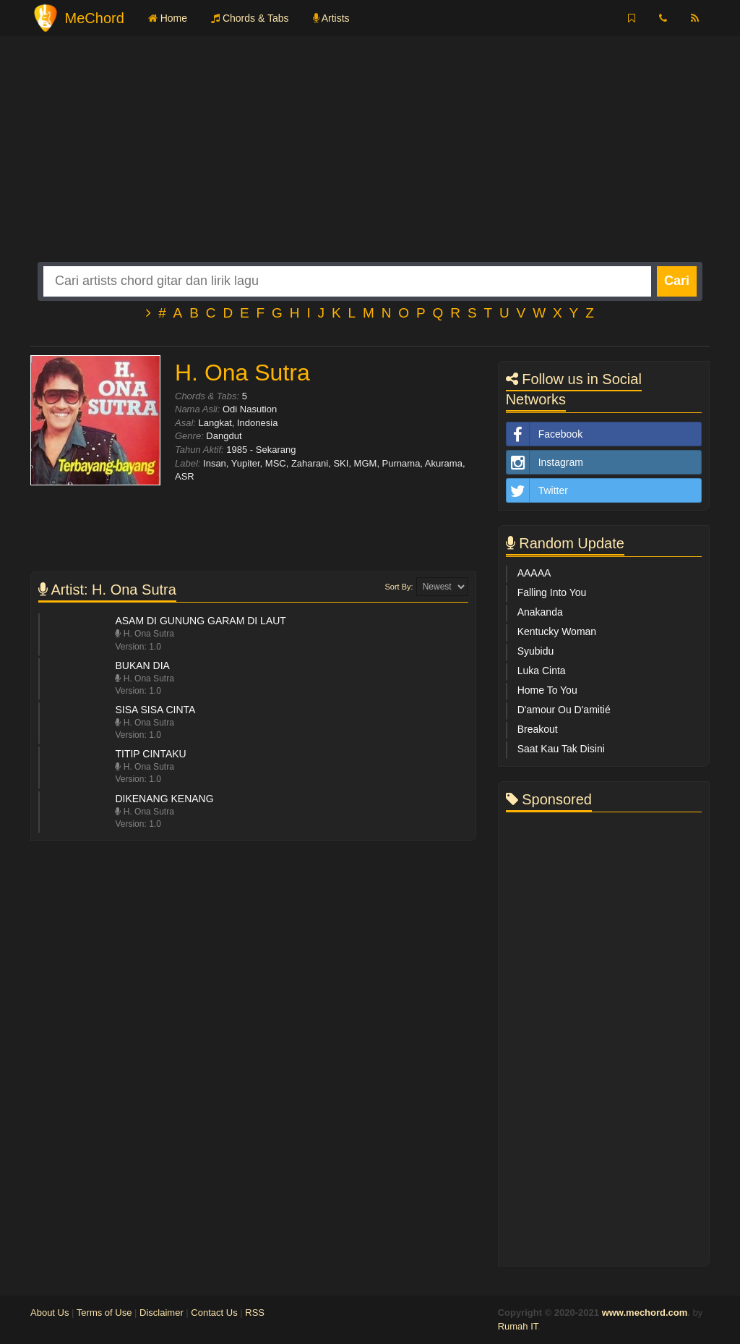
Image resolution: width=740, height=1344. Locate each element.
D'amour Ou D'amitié (564, 709)
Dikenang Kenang (164, 798)
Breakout (537, 729)
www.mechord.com (645, 1312)
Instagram (545, 462)
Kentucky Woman (556, 631)
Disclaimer (161, 1312)
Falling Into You (552, 592)
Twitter (537, 490)
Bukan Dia (142, 665)
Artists (331, 18)
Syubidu (535, 651)
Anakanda (540, 612)
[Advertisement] (370, 160)
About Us (49, 1312)
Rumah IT (518, 1326)
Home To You (547, 690)
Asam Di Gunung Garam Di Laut (200, 620)
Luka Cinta (541, 670)
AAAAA (534, 573)
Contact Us (214, 1312)
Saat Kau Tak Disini (561, 748)
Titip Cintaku (150, 754)
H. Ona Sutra (144, 634)
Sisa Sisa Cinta (155, 709)
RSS (254, 1312)
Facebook (544, 434)
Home (167, 18)
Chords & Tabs (249, 18)
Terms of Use (104, 1312)
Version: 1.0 (137, 647)
